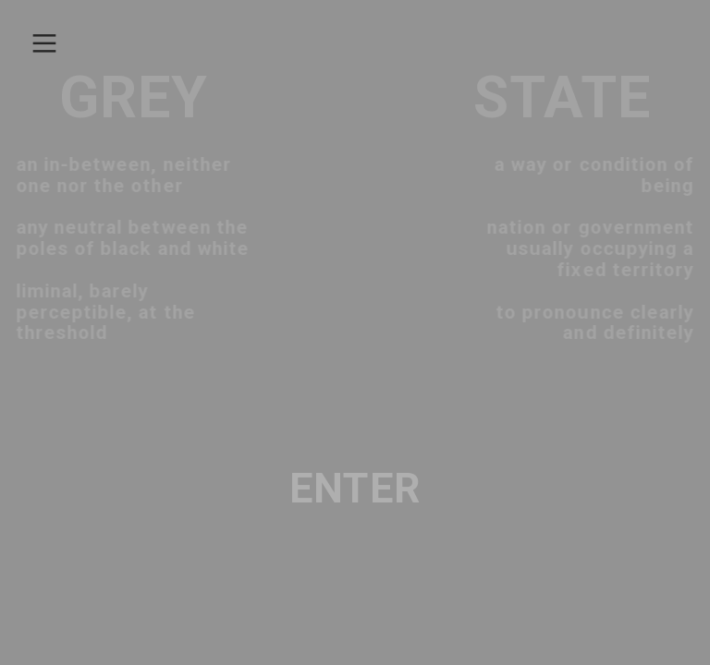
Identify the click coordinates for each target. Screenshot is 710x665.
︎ (44, 44)
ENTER (354, 489)
